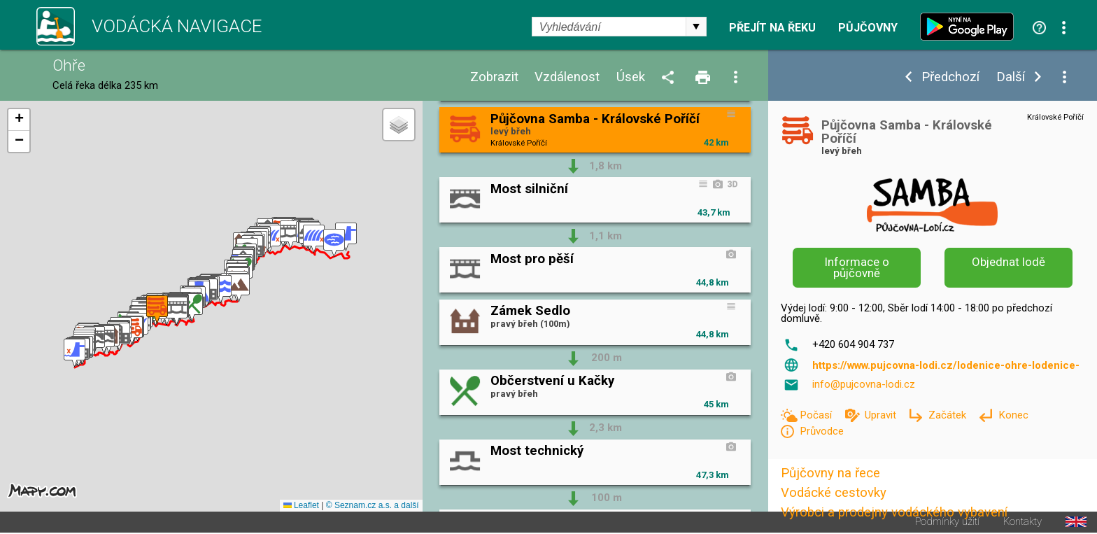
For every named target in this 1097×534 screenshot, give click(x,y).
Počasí (817, 415)
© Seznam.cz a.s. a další (372, 505)
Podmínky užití (947, 522)
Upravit (882, 415)
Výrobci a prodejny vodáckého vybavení (894, 512)
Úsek (630, 77)
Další (1010, 77)
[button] (74, 353)
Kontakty (1022, 522)
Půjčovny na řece (830, 473)
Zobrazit (494, 77)
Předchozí (950, 77)
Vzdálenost (567, 77)
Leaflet (301, 505)
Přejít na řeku (772, 28)
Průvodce (822, 431)
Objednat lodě (1008, 262)
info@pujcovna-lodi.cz (863, 384)
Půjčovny (868, 28)
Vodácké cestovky (833, 492)
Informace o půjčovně (857, 268)
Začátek (948, 415)
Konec (1013, 415)
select (696, 26)
